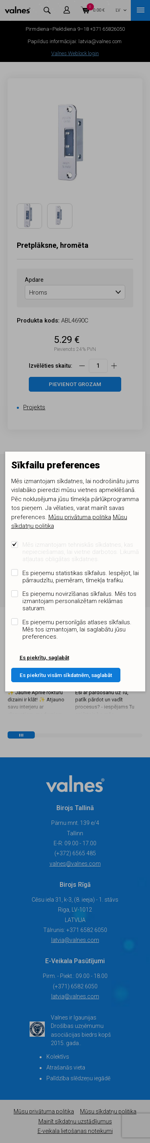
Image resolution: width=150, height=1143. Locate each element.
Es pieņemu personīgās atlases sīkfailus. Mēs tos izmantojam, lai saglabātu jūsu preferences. (77, 629)
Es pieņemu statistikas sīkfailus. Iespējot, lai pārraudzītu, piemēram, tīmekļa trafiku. (80, 577)
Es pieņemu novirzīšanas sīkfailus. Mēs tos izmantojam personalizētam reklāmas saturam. (79, 601)
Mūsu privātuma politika (79, 517)
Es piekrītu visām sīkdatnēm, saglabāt (66, 675)
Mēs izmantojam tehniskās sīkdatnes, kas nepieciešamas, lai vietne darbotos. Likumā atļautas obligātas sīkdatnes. (80, 552)
